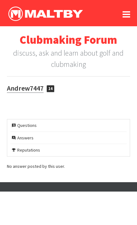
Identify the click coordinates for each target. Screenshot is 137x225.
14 (50, 88)
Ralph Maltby (45, 13)
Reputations (26, 150)
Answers (23, 138)
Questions (24, 125)
